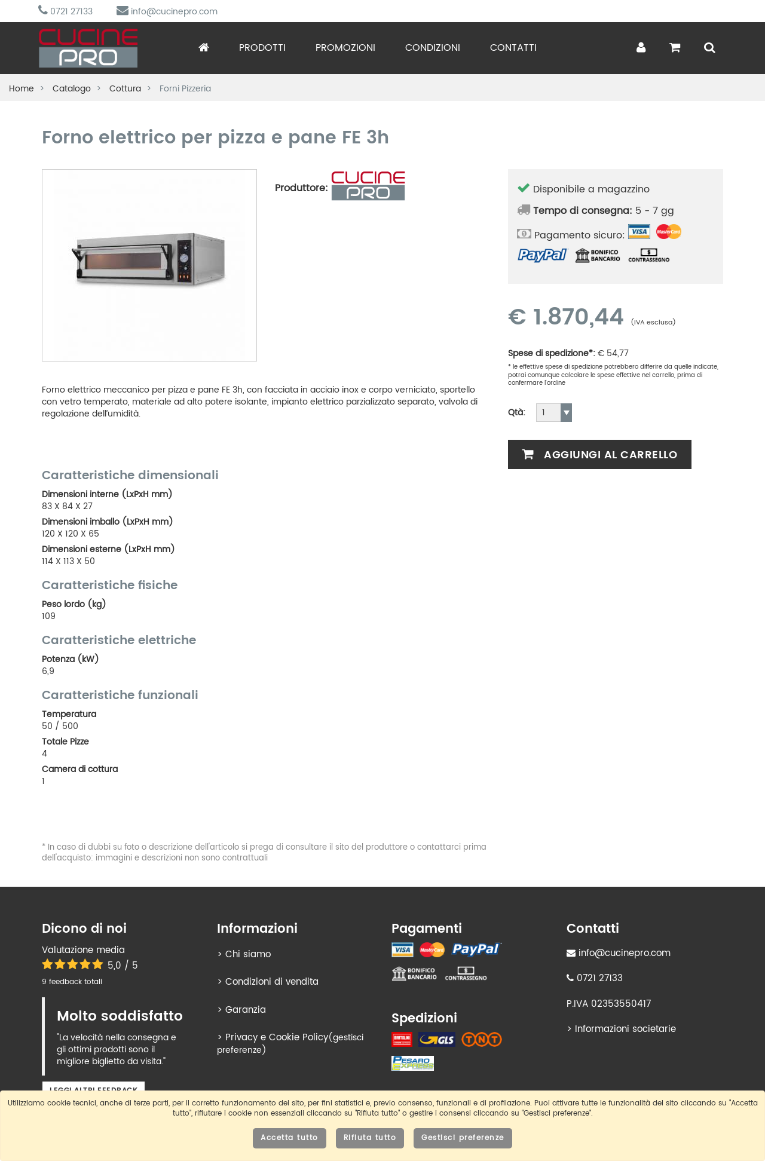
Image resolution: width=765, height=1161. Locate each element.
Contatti (513, 48)
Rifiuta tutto (370, 1138)
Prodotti (262, 48)
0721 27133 (65, 12)
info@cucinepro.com (167, 12)
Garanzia (245, 1010)
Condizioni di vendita (272, 982)
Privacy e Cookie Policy (276, 1037)
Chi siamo (248, 954)
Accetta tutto (290, 1138)
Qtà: (516, 413)
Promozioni (345, 48)
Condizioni (432, 48)
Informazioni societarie (625, 1029)
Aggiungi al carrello (599, 455)
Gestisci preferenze (462, 1138)
